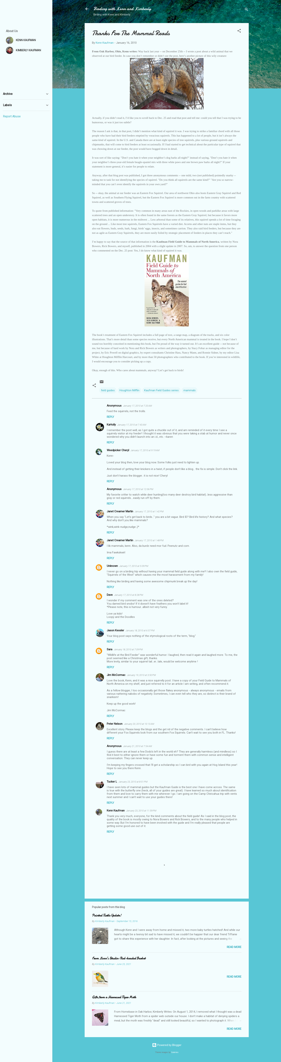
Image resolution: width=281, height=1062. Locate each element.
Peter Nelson (114, 723)
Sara (109, 649)
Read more (234, 947)
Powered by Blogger (166, 1045)
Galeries (174, 1052)
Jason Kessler (115, 630)
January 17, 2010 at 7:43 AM (131, 424)
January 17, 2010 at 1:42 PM (149, 511)
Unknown (112, 566)
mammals (189, 390)
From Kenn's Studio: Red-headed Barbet (118, 958)
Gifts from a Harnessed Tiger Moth (114, 997)
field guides (108, 390)
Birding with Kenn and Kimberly (122, 9)
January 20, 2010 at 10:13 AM (139, 723)
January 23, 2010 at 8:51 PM (133, 781)
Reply (110, 416)
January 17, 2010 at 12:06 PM (138, 489)
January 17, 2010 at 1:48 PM (149, 540)
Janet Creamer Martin (120, 511)
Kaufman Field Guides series (161, 390)
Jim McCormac (116, 675)
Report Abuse (12, 116)
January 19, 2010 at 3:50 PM (141, 675)
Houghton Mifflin (129, 390)
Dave (110, 594)
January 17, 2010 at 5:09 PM (133, 566)
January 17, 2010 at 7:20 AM (137, 405)
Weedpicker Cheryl (118, 450)
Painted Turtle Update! (106, 915)
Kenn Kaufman (116, 810)
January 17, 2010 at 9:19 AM (145, 450)
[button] (239, 31)
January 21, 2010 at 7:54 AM (137, 746)
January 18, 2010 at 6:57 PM (140, 630)
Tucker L (112, 781)
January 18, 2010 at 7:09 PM (128, 649)
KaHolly (111, 424)
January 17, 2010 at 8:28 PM (128, 595)
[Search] (246, 10)
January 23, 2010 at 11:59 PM (141, 810)
